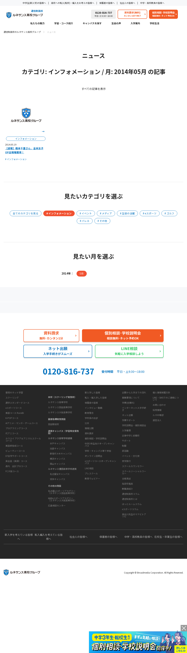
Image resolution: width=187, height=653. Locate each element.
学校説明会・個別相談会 (134, 457)
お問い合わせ (159, 437)
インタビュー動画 (93, 440)
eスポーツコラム (130, 564)
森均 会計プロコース (16, 508)
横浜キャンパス (57, 486)
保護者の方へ (32, 309)
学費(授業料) (128, 435)
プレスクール (91, 528)
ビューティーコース (15, 493)
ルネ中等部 (158, 447)
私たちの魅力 (37, 23)
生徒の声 (116, 23)
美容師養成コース (14, 488)
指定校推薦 (127, 527)
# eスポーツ (150, 213)
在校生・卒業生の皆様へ (168, 604)
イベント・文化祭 (131, 500)
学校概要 (88, 450)
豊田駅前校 (53, 452)
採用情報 (157, 442)
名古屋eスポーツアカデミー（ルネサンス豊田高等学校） (62, 520)
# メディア (106, 213)
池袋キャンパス (57, 476)
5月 (82, 273)
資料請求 (89, 488)
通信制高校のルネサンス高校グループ (22, 31)
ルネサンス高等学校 (58, 430)
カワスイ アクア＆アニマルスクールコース (23, 482)
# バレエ (84, 221)
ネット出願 (127, 447)
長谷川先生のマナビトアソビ (134, 571)
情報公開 (89, 472)
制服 (124, 489)
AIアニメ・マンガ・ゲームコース (21, 465)
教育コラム (126, 542)
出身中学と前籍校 (131, 468)
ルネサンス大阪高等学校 (60, 440)
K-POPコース (11, 460)
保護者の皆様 (91, 435)
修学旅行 (126, 505)
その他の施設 (54, 513)
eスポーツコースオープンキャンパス (100, 517)
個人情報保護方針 (161, 425)
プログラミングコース (16, 470)
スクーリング (12, 440)
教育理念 (89, 456)
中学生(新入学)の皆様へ (34, 2)
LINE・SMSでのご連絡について (166, 431)
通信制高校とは (129, 554)
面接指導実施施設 (57, 447)
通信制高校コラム (131, 549)
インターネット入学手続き (134, 441)
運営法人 (157, 452)
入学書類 (126, 463)
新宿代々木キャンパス (61, 481)
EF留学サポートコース (16, 498)
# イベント (86, 213)
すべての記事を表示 (93, 89)
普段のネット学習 (14, 434)
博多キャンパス (57, 507)
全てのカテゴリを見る (25, 213)
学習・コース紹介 (63, 23)
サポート (126, 484)
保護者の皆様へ (107, 2)
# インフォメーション (16, 159)
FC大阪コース (12, 513)
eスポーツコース (13, 450)
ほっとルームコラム (132, 559)
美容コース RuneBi (14, 455)
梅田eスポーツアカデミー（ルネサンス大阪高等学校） (62, 527)
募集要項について (131, 430)
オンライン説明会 (93, 511)
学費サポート (128, 452)
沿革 (87, 467)
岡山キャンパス (57, 491)
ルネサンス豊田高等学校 (60, 435)
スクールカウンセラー (133, 510)
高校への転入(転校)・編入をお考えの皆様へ (72, 2)
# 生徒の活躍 (127, 213)
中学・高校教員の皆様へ (152, 2)
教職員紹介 (127, 532)
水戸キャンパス (57, 471)
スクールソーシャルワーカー (134, 516)
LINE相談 (89, 523)
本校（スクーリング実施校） (62, 425)
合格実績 (126, 522)
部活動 (125, 494)
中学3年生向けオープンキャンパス (99, 500)
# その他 (102, 221)
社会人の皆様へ (127, 2)
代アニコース (11, 475)
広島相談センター (57, 533)
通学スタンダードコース (17, 445)
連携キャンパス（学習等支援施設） (63, 460)
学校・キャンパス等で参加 (98, 506)
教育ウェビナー (92, 534)
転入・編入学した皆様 (96, 430)
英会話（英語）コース (16, 503)
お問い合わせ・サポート (97, 482)
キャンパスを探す (92, 23)
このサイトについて (162, 418)
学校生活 (154, 23)
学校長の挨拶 (91, 462)
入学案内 (135, 23)
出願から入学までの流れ (134, 425)
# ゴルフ (169, 213)
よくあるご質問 (94, 309)
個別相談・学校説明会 (96, 493)
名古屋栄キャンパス (60, 502)
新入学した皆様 (92, 425)
